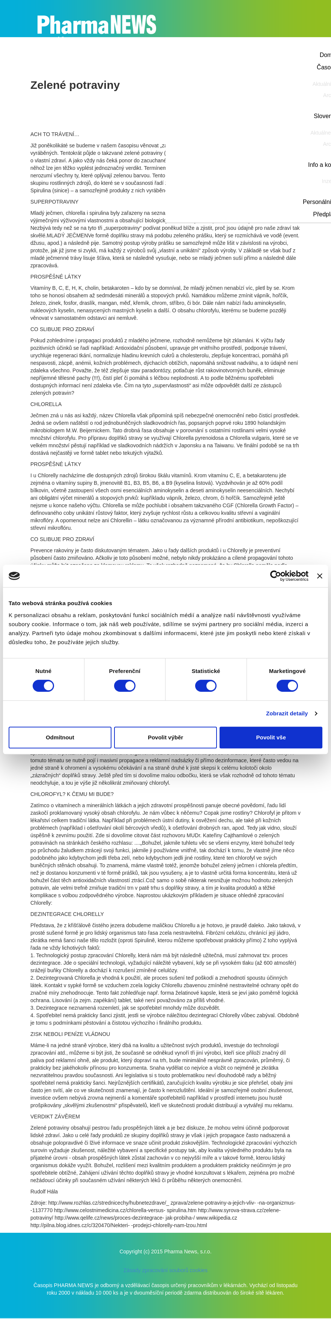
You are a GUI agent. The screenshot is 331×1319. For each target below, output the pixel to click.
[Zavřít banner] (319, 576)
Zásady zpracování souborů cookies (165, 1270)
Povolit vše (271, 737)
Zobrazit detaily (287, 713)
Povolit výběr (165, 737)
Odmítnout (60, 737)
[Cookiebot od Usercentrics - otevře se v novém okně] (275, 576)
